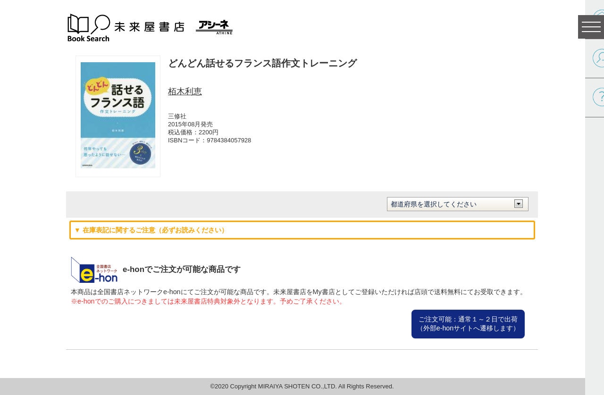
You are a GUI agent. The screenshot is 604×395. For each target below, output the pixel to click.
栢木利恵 (185, 91)
